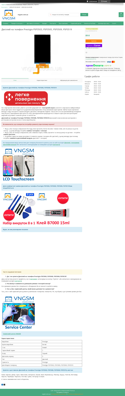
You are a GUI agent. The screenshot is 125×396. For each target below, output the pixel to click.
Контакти (53, 23)
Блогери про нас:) (103, 23)
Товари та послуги (17, 23)
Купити (93, 41)
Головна (5, 23)
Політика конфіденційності (75, 394)
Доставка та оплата (33, 23)
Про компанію (63, 23)
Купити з (93, 45)
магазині (33, 279)
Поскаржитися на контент (58, 394)
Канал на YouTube (89, 23)
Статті (114, 23)
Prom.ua (72, 390)
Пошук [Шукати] (84, 14)
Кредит (44, 23)
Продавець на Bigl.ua (62, 392)
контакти (18, 281)
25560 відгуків (93, 1)
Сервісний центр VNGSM (12, 334)
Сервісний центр (76, 23)
